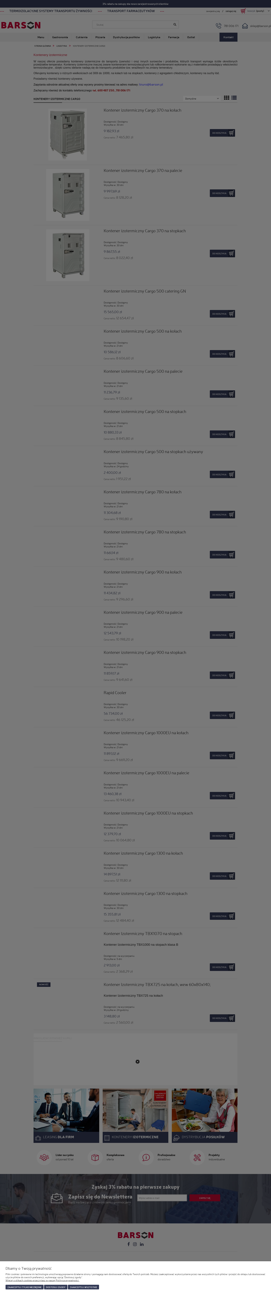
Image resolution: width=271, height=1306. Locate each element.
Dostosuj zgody (56, 1287)
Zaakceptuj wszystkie (83, 1287)
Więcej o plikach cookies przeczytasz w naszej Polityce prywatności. (42, 1280)
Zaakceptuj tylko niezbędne (24, 1287)
